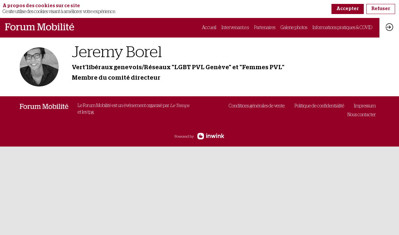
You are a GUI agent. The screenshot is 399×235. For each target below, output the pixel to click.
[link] (209, 28)
